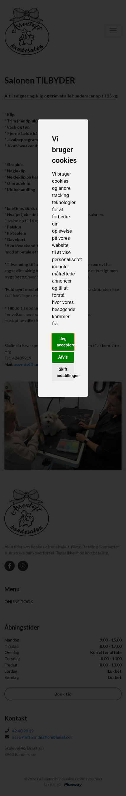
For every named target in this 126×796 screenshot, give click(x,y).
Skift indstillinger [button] (65, 372)
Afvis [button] (63, 357)
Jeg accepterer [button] (65, 341)
